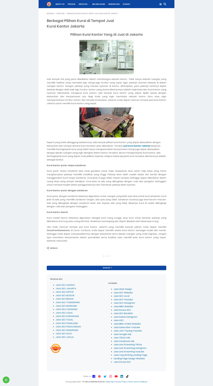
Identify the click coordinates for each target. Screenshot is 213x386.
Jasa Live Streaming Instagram (130, 348)
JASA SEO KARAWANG (67, 316)
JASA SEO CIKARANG (66, 309)
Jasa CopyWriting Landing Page (130, 355)
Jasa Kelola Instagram (125, 316)
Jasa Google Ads (122, 334)
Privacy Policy (121, 381)
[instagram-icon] (111, 376)
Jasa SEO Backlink (123, 313)
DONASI (126, 4)
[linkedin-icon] (122, 376)
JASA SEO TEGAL (64, 319)
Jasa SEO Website (123, 292)
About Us (60, 4)
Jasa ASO (119, 320)
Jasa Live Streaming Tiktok (128, 344)
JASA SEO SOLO (64, 333)
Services (83, 4)
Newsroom (114, 4)
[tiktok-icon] (127, 376)
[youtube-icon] (116, 376)
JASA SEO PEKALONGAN (68, 326)
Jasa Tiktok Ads (122, 337)
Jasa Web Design (123, 289)
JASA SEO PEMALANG (67, 323)
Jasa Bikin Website (123, 306)
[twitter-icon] (105, 376)
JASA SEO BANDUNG (66, 305)
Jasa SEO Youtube (123, 299)
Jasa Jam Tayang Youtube (128, 330)
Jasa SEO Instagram (124, 302)
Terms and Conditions (137, 381)
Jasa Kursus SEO (122, 310)
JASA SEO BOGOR (65, 295)
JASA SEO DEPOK (65, 292)
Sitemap (110, 381)
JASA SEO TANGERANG (68, 302)
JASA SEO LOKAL (64, 312)
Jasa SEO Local (121, 296)
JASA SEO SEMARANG (67, 330)
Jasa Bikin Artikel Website (127, 323)
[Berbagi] (52, 248)
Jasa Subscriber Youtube (127, 327)
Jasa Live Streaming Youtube (129, 351)
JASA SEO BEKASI (64, 298)
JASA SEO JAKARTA (66, 288)
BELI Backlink (99, 4)
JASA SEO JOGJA (65, 337)
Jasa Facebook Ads (124, 341)
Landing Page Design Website (129, 358)
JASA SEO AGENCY (65, 285)
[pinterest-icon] (99, 376)
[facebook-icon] (94, 376)
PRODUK (72, 4)
